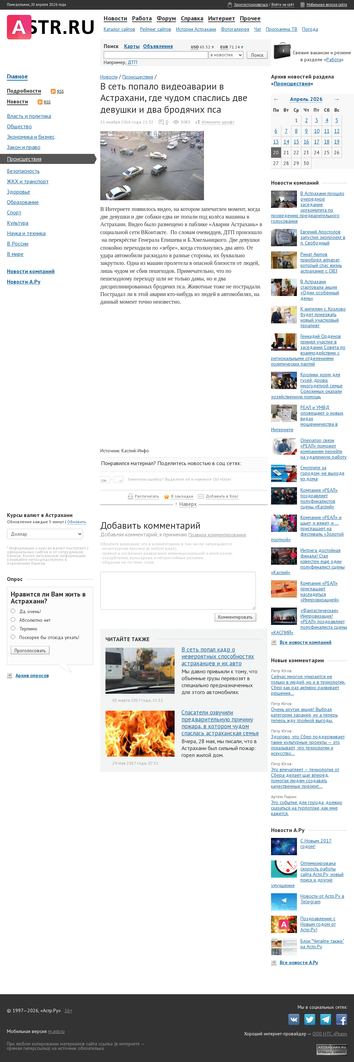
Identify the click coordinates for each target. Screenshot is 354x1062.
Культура (17, 222)
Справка (192, 18)
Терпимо (28, 629)
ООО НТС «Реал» (330, 1034)
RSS (57, 91)
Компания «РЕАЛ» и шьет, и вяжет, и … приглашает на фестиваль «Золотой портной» (307, 528)
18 (326, 141)
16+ (68, 1010)
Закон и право (23, 147)
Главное (17, 77)
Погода (310, 29)
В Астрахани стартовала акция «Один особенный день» (319, 289)
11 (326, 131)
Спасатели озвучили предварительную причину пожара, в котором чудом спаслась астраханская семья (220, 723)
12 (336, 131)
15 (296, 141)
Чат (257, 29)
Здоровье (18, 191)
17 (316, 141)
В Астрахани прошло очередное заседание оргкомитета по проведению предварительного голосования (307, 207)
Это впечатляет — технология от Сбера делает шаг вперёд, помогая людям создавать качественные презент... (305, 777)
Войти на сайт (282, 4)
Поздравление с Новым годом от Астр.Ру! (318, 924)
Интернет (221, 18)
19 (336, 141)
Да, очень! (30, 611)
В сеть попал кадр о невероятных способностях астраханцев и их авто (217, 656)
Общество (19, 126)
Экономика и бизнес (31, 136)
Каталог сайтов (119, 29)
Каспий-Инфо (135, 450)
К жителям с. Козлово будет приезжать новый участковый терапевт (323, 317)
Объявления (158, 46)
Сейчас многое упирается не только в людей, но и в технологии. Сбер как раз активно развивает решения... (308, 684)
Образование (23, 201)
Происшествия (24, 158)
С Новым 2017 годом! (316, 843)
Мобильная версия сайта (327, 4)
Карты (132, 46)
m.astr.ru (56, 1031)
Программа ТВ (281, 29)
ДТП (132, 62)
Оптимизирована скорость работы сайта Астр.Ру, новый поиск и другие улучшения (307, 874)
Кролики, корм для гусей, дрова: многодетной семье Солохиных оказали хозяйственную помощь (307, 385)
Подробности (24, 91)
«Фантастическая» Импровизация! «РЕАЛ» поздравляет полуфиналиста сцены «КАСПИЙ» (309, 621)
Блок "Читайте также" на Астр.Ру (322, 944)
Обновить (76, 521)
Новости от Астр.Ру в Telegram (322, 899)
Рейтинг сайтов (155, 29)
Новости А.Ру (23, 281)
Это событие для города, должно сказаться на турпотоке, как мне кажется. (306, 807)
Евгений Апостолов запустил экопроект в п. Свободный (322, 237)
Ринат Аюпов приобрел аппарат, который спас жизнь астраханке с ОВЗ (321, 262)
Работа (142, 18)
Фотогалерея (235, 29)
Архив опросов (32, 675)
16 (306, 141)
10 (316, 131)
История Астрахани (196, 29)
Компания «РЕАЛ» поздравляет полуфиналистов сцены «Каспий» (319, 498)
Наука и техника (26, 233)
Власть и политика (29, 115)
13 (276, 141)
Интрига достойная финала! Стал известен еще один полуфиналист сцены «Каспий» (308, 561)
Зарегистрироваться (251, 4)
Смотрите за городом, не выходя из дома (322, 473)
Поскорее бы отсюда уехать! (49, 637)
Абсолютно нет (34, 620)
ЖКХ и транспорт (28, 181)
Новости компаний (31, 271)
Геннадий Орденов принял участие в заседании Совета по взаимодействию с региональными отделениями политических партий (308, 350)
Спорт (14, 212)
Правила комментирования (217, 535)
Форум (166, 18)
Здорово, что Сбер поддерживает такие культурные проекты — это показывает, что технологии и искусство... (308, 744)
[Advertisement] (48, 399)
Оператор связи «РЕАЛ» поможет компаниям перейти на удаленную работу (323, 448)
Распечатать (147, 496)
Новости (115, 18)
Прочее (250, 18)
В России (17, 243)
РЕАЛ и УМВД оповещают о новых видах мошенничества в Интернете (307, 418)
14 (286, 141)
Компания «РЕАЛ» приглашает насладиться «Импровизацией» (319, 591)
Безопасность (23, 170)
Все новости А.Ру (299, 962)
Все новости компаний (306, 642)
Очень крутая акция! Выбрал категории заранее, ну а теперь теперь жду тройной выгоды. (304, 714)
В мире (15, 253)
